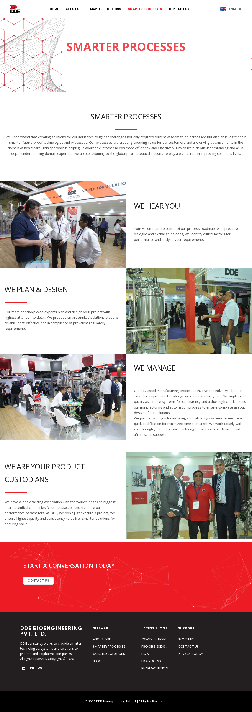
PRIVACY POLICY (190, 654)
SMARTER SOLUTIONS (104, 9)
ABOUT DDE (102, 639)
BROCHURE (186, 639)
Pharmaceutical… (156, 668)
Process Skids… (154, 646)
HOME (54, 9)
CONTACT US (179, 9)
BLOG (97, 661)
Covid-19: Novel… (155, 639)
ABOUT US (74, 9)
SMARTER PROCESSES (145, 9)
